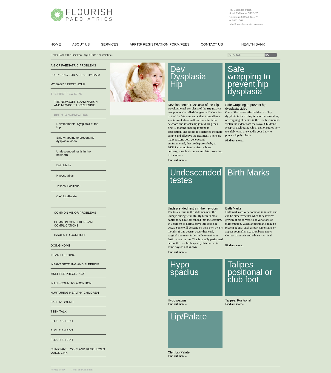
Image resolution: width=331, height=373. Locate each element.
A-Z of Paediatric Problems (73, 65)
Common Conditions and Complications (74, 223)
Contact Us (212, 44)
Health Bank (253, 44)
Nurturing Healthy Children (75, 292)
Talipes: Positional (68, 186)
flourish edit (62, 321)
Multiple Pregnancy (68, 273)
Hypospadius (65, 175)
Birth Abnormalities (71, 114)
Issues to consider (70, 235)
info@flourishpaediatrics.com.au (246, 24)
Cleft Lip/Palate (66, 196)
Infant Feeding (63, 255)
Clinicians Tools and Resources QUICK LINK (78, 350)
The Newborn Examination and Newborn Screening (76, 103)
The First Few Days (66, 93)
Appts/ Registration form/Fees (160, 44)
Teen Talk (59, 311)
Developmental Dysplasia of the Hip (77, 125)
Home (56, 44)
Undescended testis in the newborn (73, 153)
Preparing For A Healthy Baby (76, 75)
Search (235, 55)
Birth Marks (63, 165)
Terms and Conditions (82, 369)
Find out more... (177, 160)
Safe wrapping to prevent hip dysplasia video (75, 139)
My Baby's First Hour (68, 84)
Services (109, 44)
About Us (81, 44)
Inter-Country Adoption (71, 283)
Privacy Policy (58, 369)
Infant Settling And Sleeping (75, 264)
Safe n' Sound (62, 302)
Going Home (60, 245)
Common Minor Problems (75, 212)
